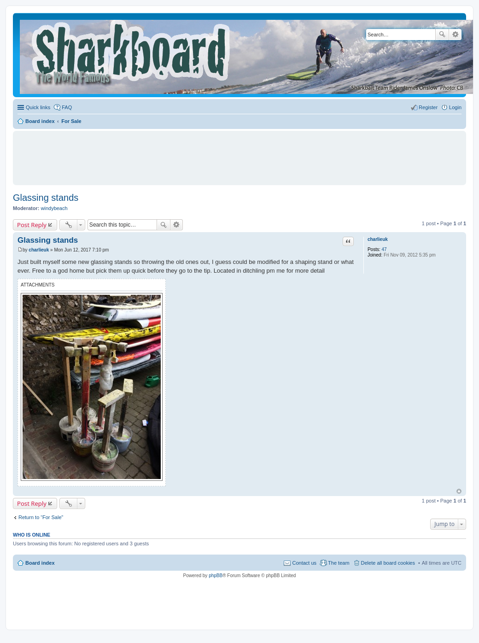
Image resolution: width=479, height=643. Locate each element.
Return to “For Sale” (40, 517)
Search (442, 34)
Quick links (38, 107)
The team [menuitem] (338, 563)
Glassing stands (45, 198)
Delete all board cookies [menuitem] (388, 563)
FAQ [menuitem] (67, 107)
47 (384, 249)
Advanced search (455, 34)
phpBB (215, 575)
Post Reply (32, 225)
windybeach (54, 208)
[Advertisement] (239, 154)
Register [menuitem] (428, 107)
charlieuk (378, 239)
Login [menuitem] (455, 107)
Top (458, 491)
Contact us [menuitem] (304, 563)
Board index (40, 563)
